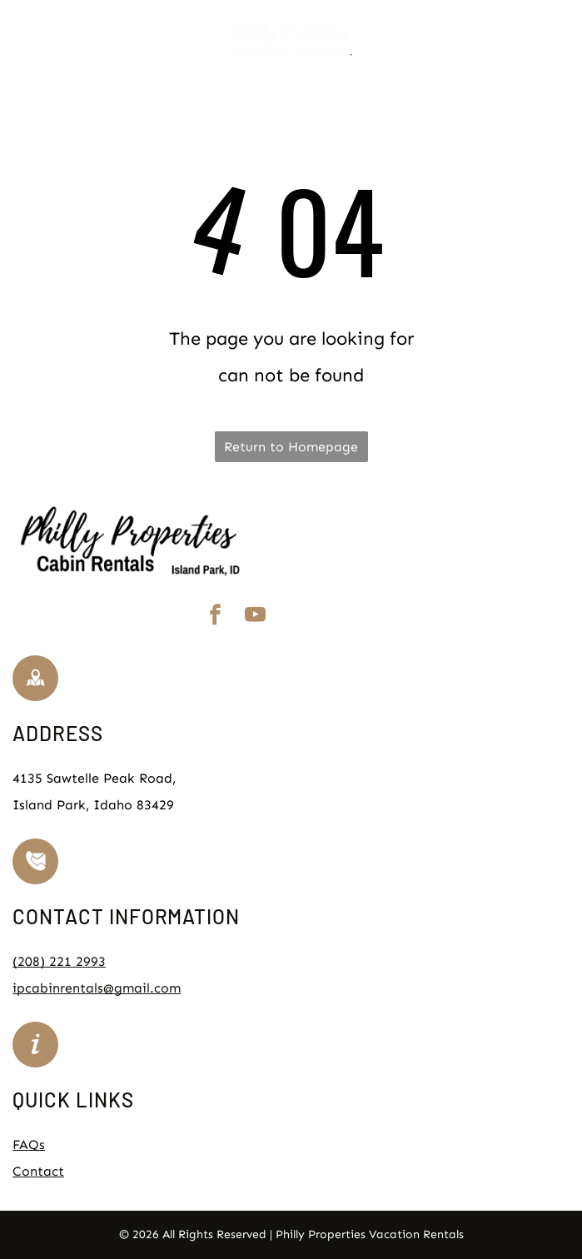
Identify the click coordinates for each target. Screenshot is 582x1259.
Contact (38, 1171)
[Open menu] (560, 37)
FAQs (28, 1144)
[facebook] (215, 617)
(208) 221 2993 (59, 961)
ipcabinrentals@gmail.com (96, 988)
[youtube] (255, 617)
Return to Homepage (291, 447)
